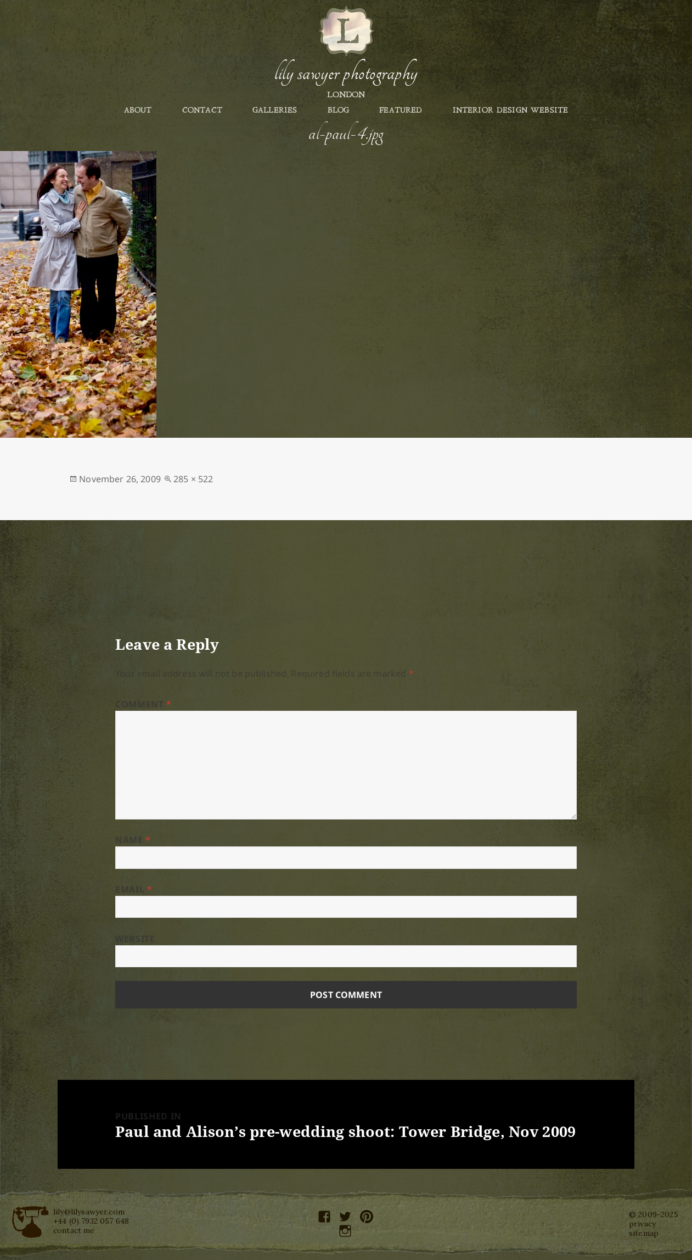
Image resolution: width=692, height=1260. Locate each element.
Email (133, 889)
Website (135, 939)
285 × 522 (193, 479)
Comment (143, 704)
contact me (74, 1230)
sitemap (644, 1233)
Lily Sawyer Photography (345, 73)
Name (133, 840)
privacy (642, 1224)
